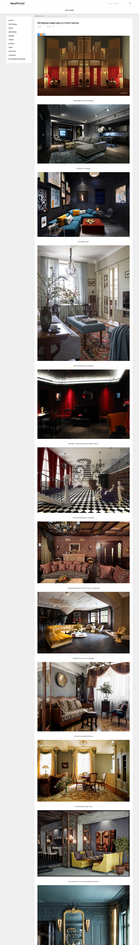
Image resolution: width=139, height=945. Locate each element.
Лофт (10, 47)
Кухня (10, 20)
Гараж (11, 40)
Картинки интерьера (16, 59)
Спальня (12, 55)
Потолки (12, 51)
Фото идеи (69, 10)
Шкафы (11, 36)
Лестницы (12, 24)
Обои (10, 28)
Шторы (11, 43)
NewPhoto (17, 3)
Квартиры (12, 32)
